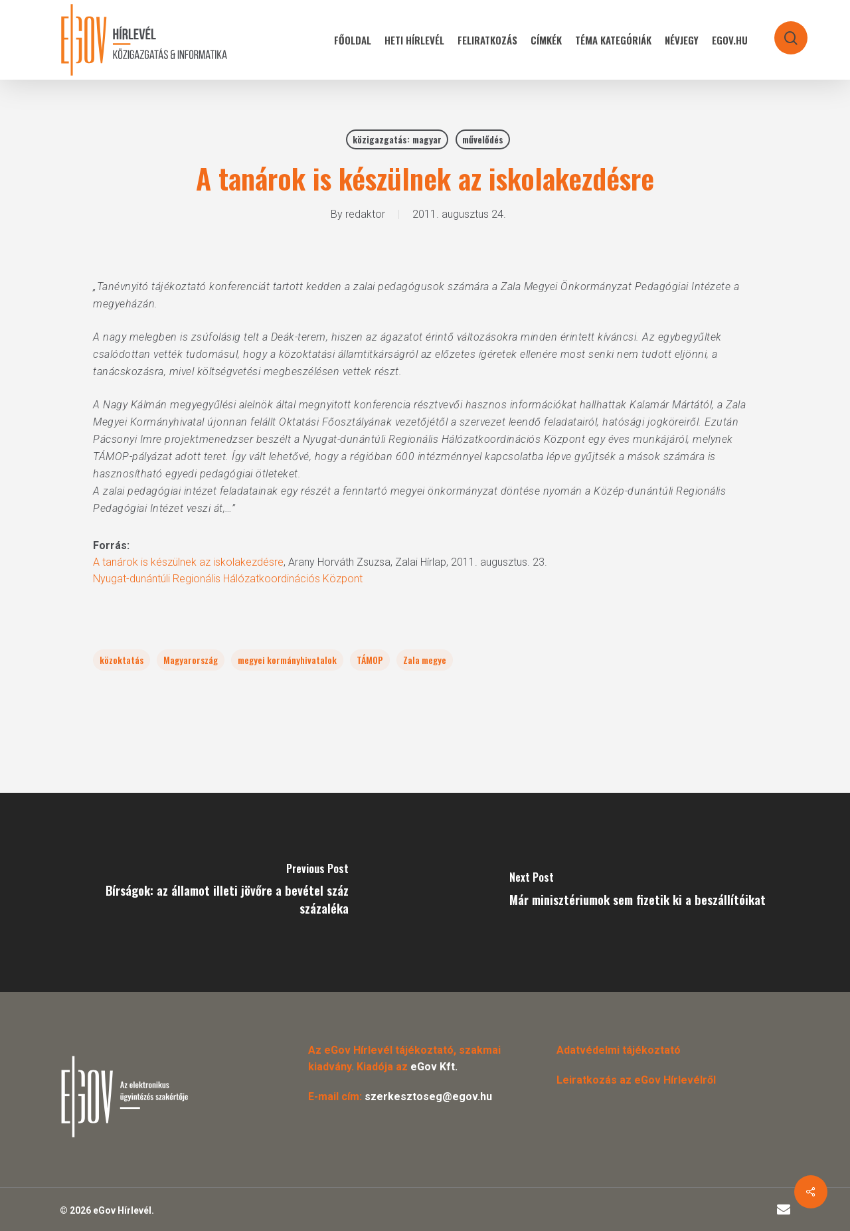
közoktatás (121, 660)
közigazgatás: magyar (397, 139)
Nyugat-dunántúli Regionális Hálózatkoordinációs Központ (228, 578)
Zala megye (424, 660)
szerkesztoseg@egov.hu (428, 1096)
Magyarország (190, 660)
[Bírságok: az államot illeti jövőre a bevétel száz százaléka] (212, 892)
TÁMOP (370, 660)
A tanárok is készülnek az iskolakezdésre (188, 562)
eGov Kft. (434, 1066)
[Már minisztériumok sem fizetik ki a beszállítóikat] (637, 892)
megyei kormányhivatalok (287, 660)
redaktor (365, 214)
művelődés (482, 139)
